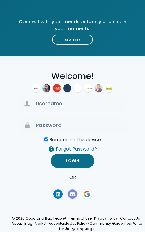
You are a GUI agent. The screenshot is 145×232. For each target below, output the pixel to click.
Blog (28, 223)
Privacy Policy (106, 218)
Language (82, 228)
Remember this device (75, 139)
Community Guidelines (110, 223)
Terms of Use (80, 218)
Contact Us (130, 218)
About (17, 223)
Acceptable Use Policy (68, 223)
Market (40, 223)
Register (72, 39)
